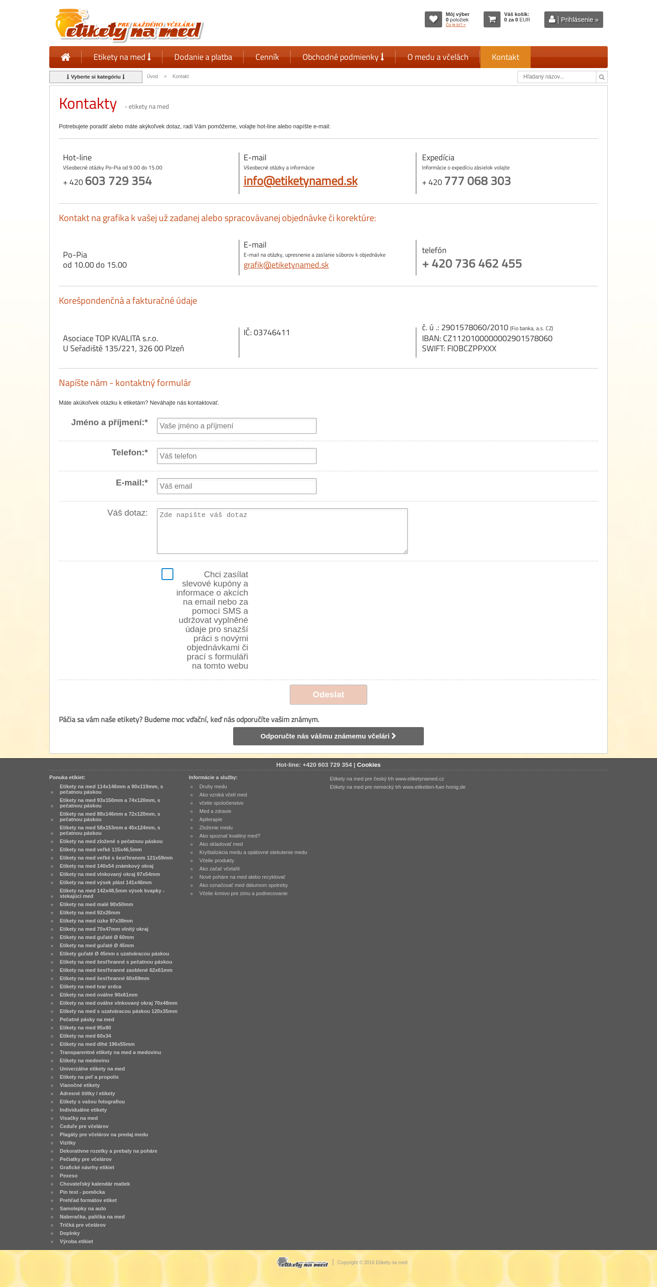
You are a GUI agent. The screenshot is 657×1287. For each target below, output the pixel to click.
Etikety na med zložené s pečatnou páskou (111, 841)
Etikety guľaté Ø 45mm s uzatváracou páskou (114, 953)
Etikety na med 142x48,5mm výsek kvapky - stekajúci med (112, 893)
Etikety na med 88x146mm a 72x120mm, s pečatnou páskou (110, 816)
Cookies (369, 764)
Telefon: (130, 452)
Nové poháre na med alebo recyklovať (242, 877)
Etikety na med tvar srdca (90, 986)
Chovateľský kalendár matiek (95, 1184)
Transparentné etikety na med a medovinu (110, 1052)
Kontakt (505, 57)
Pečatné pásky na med (87, 1019)
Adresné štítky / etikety (87, 1093)
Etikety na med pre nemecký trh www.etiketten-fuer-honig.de (397, 787)
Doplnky (70, 1233)
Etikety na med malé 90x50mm (96, 904)
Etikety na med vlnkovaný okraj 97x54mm (110, 874)
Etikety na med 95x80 (85, 1027)
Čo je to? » (456, 24)
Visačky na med (79, 1118)
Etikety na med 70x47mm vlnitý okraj (104, 929)
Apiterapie (210, 819)
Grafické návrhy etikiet (87, 1167)
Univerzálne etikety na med (92, 1068)
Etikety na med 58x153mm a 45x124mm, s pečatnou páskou (110, 830)
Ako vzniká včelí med (223, 794)
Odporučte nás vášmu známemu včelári (328, 736)
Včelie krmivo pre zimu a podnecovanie (243, 893)
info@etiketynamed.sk (300, 180)
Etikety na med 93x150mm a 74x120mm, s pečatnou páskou (110, 802)
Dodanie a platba (203, 57)
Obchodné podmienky (343, 57)
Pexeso (69, 1175)
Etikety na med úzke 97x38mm (96, 920)
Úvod (152, 76)
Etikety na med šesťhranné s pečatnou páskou (116, 962)
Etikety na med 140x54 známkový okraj (106, 866)
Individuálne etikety (83, 1110)
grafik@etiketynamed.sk (286, 264)
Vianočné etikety (80, 1085)
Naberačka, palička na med (92, 1216)
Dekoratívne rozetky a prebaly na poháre (108, 1151)
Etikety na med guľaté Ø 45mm (97, 945)
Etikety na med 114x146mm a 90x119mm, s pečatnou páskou (111, 789)
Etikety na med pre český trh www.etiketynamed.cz (387, 778)
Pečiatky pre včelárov (86, 1159)
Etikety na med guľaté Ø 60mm (97, 937)
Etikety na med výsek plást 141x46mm (106, 882)
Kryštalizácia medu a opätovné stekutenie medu (253, 852)
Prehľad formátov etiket (88, 1200)
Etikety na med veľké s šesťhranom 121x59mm (116, 857)
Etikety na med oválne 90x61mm (99, 994)
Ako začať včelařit (219, 868)
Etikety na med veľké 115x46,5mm (101, 849)
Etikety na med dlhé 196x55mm (97, 1044)
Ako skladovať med (221, 844)
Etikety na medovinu (84, 1060)
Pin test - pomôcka (82, 1192)
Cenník (267, 57)
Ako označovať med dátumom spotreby (243, 885)
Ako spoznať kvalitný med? (229, 836)
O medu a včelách (438, 57)
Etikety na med (122, 57)
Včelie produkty (216, 860)
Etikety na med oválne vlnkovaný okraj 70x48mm (118, 1003)
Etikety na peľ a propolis (89, 1077)
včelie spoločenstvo (221, 803)
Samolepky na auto (83, 1208)
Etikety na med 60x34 (85, 1036)
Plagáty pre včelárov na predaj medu (104, 1134)
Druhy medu (213, 786)
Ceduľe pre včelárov (84, 1126)
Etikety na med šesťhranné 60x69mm (104, 978)
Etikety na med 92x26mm (90, 912)
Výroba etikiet (76, 1241)
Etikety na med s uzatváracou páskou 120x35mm (118, 1011)
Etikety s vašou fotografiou (92, 1101)
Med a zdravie (215, 811)
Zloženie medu (216, 827)
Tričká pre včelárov (83, 1225)
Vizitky (68, 1142)
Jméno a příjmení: (109, 422)
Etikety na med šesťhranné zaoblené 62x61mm (116, 970)
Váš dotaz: (127, 512)
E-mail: (132, 482)
